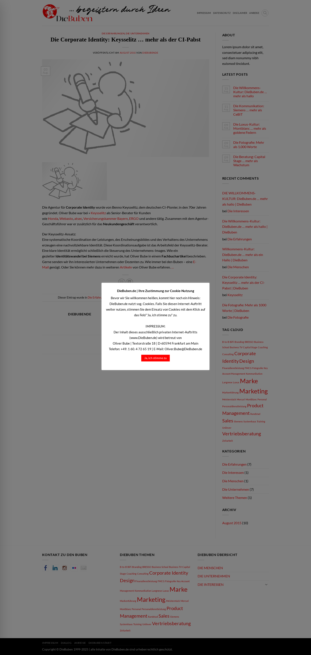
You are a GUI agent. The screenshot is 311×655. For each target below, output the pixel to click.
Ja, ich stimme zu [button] (155, 358)
